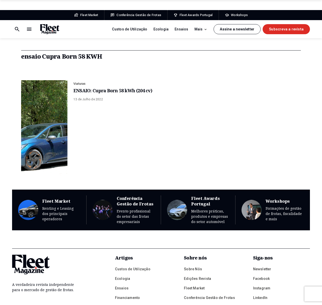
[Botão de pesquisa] (29, 29)
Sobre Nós (193, 225)
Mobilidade (124, 282)
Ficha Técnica (97, 297)
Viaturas (79, 83)
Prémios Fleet (196, 263)
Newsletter (262, 225)
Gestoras (123, 272)
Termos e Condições (27, 297)
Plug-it (265, 297)
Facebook (261, 234)
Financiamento (127, 253)
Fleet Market (49, 165)
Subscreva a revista (286, 29)
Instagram (261, 244)
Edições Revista (197, 234)
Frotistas (122, 263)
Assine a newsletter (237, 29)
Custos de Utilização (129, 29)
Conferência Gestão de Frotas (124, 165)
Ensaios (181, 29)
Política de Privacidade (64, 297)
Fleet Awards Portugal (198, 165)
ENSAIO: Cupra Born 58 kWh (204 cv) (112, 91)
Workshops (272, 165)
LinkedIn (260, 253)
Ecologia (161, 29)
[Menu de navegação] (17, 29)
